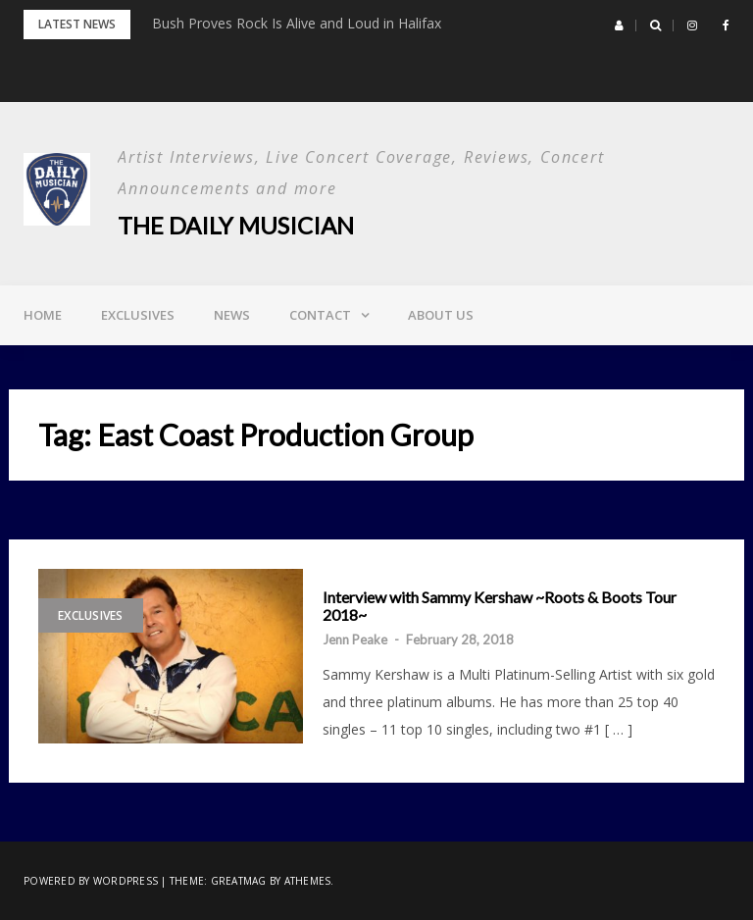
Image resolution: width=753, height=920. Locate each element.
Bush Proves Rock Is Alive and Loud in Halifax (296, 23)
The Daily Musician (236, 225)
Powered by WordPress (91, 881)
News (232, 315)
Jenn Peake (355, 639)
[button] (619, 25)
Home (43, 315)
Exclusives (138, 315)
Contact (320, 315)
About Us (441, 315)
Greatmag (239, 881)
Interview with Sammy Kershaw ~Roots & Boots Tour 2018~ (500, 605)
